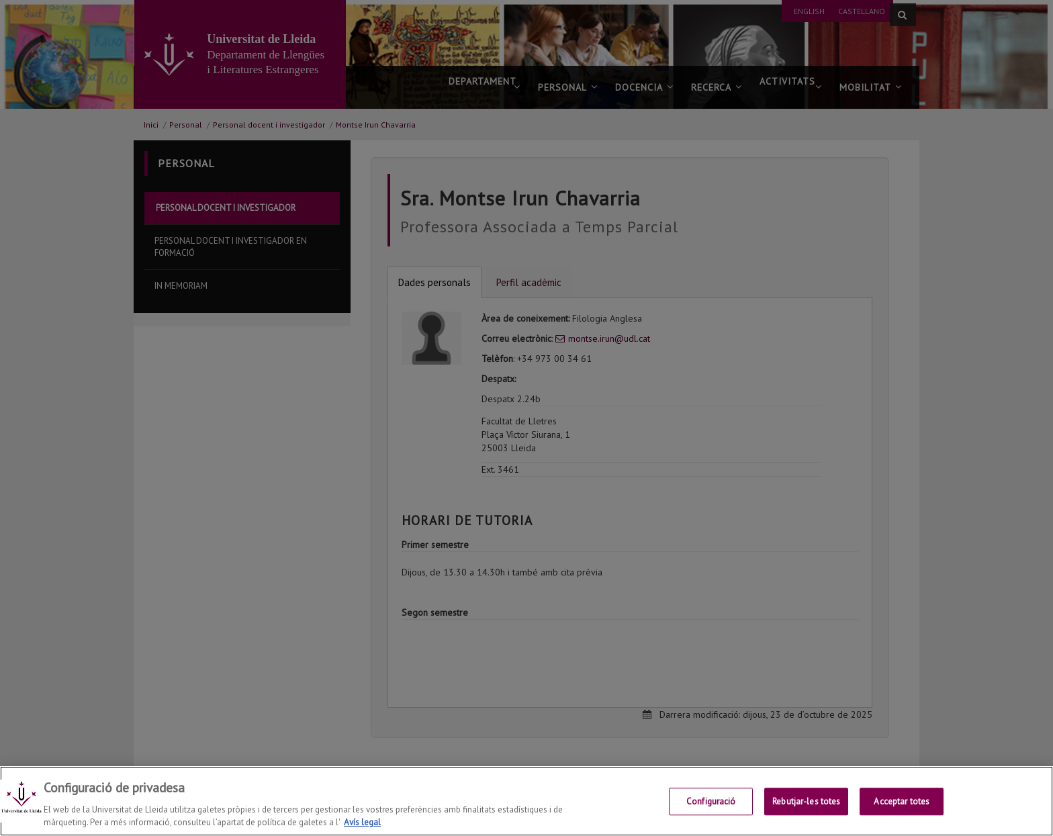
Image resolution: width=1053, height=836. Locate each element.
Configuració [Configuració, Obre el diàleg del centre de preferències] (711, 812)
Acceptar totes (901, 812)
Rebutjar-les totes (806, 812)
